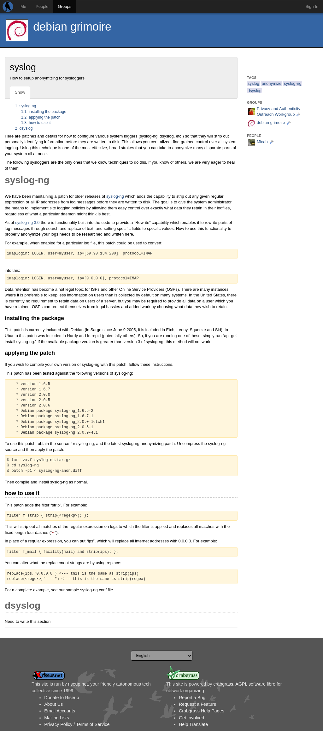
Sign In (312, 6)
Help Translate (193, 724)
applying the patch (41, 117)
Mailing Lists (56, 717)
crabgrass (223, 684)
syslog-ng (25, 106)
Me (23, 6)
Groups (65, 6)
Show (20, 92)
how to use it (36, 122)
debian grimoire (72, 26)
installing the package (43, 111)
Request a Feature (197, 704)
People (42, 6)
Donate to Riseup (61, 697)
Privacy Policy (58, 724)
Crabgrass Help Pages (201, 710)
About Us (53, 704)
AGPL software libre (255, 684)
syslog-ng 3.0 (27, 222)
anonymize (271, 83)
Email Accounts (59, 710)
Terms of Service (92, 724)
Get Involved (191, 717)
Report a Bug (192, 697)
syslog (253, 83)
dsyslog (24, 128)
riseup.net (78, 684)
